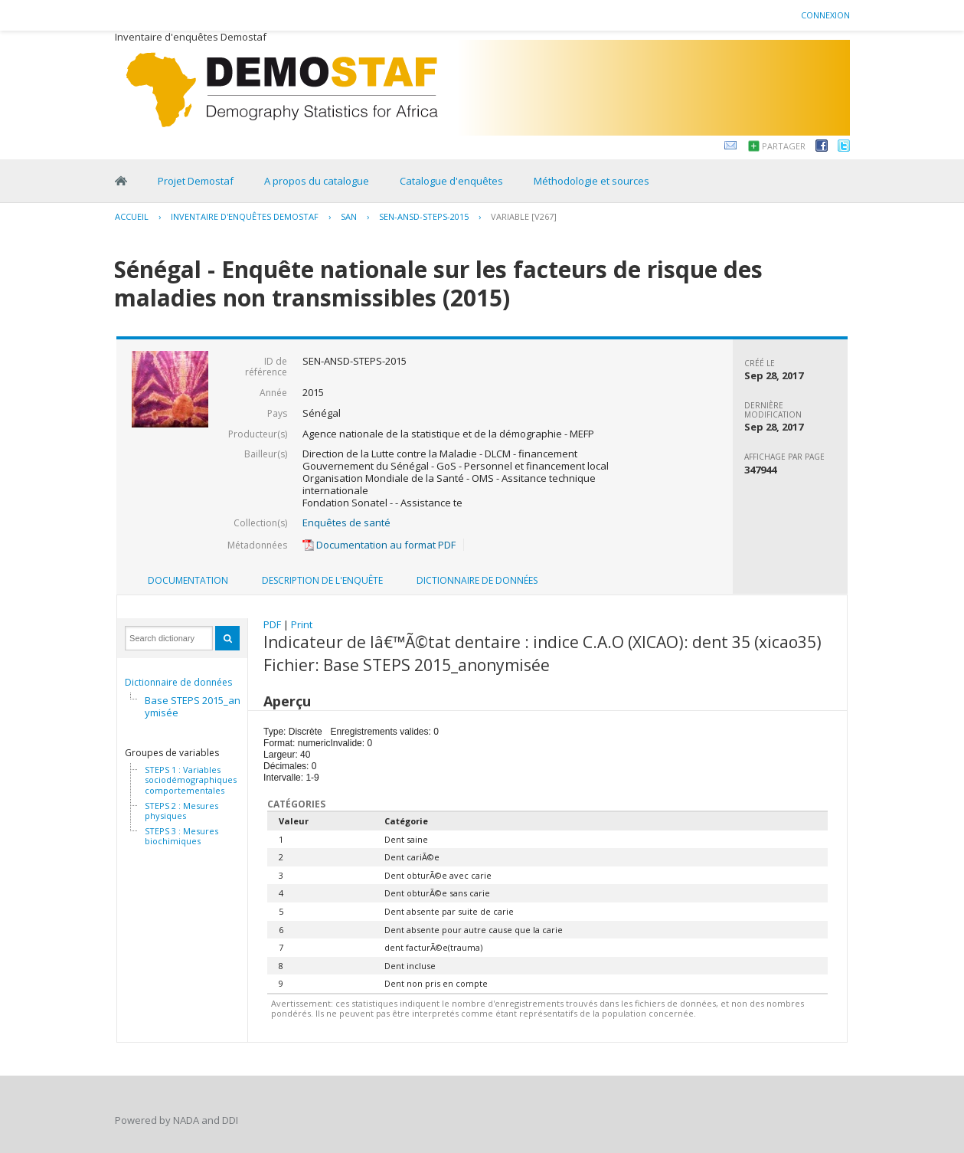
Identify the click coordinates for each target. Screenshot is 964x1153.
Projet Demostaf (196, 181)
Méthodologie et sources (591, 181)
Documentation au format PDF (379, 545)
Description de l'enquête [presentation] (322, 580)
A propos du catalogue (316, 181)
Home (121, 181)
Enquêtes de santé (346, 522)
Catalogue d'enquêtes (451, 181)
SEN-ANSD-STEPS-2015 (424, 216)
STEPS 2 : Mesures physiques (181, 811)
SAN (349, 216)
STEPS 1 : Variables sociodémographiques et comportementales (196, 780)
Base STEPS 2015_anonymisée (199, 706)
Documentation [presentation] (188, 580)
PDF (272, 624)
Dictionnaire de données (178, 682)
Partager (784, 146)
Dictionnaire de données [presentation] (477, 580)
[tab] (188, 580)
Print (301, 624)
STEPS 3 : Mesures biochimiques (181, 836)
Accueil (132, 216)
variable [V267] (524, 216)
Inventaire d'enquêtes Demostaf (245, 216)
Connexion (825, 15)
